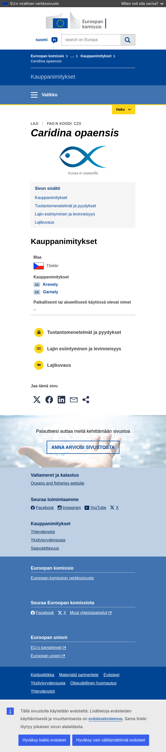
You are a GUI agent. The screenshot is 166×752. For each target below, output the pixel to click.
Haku (127, 39)
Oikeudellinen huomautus (93, 683)
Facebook (42, 612)
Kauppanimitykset (95, 56)
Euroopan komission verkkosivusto (62, 578)
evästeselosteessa (105, 719)
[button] (37, 399)
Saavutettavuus (45, 548)
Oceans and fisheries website (57, 483)
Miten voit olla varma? (142, 3)
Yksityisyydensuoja (48, 540)
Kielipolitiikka (42, 675)
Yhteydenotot (43, 532)
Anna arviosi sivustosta (83, 447)
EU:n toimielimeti (46, 647)
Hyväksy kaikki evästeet (44, 740)
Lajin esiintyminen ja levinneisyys (65, 214)
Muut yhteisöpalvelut (88, 612)
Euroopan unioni (46, 656)
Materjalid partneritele (79, 675)
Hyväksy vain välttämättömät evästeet (110, 740)
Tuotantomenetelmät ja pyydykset (65, 206)
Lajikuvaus (44, 222)
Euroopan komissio (47, 56)
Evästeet (111, 675)
